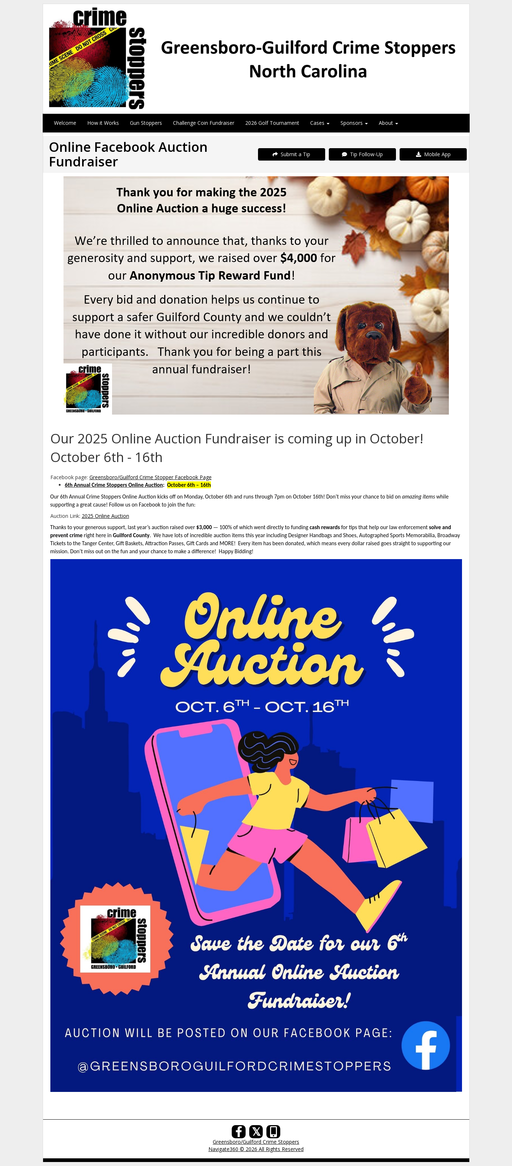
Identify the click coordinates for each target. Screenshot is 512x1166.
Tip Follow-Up (362, 154)
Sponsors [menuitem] (354, 122)
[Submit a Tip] (256, 58)
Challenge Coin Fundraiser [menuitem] (203, 122)
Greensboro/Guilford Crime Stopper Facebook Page (150, 477)
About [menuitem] (388, 122)
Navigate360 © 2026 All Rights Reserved (256, 1149)
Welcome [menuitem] (65, 122)
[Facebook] (239, 1133)
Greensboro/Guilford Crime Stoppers (256, 1141)
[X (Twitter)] (256, 1133)
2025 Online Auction (105, 515)
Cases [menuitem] (320, 122)
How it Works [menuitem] (103, 122)
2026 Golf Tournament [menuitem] (272, 122)
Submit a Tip (291, 154)
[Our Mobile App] (273, 1133)
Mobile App (433, 154)
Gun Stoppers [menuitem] (146, 122)
